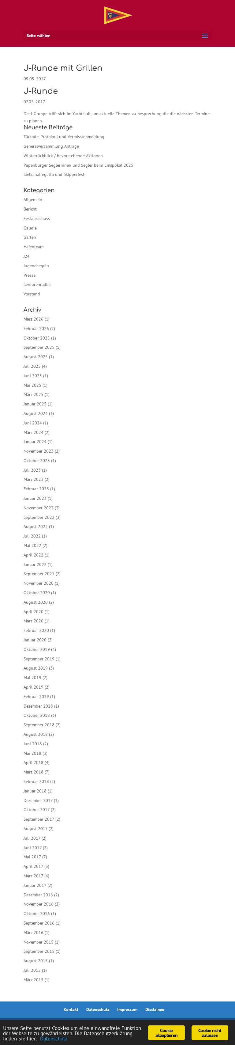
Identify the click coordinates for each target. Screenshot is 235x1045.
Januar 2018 (35, 791)
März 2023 (33, 479)
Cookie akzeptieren (166, 1032)
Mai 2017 (32, 857)
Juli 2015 (32, 970)
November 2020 (39, 583)
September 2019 (39, 659)
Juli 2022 (32, 536)
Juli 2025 (32, 366)
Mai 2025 (32, 385)
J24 (27, 256)
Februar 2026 (36, 328)
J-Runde (41, 91)
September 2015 (39, 951)
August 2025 (36, 356)
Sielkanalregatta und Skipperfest (54, 174)
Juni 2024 (33, 423)
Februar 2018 (36, 781)
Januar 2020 (35, 640)
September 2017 (39, 819)
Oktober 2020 (37, 592)
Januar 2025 (35, 404)
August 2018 (36, 734)
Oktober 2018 (37, 715)
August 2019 (36, 668)
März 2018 (33, 772)
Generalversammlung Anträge (51, 146)
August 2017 (35, 828)
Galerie (30, 228)
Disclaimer (155, 1009)
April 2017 (33, 866)
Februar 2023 (36, 489)
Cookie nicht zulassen (209, 1032)
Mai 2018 (32, 753)
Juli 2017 (32, 838)
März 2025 (33, 394)
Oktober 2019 (37, 649)
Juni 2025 (33, 375)
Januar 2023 (35, 498)
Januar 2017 (35, 885)
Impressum (127, 1009)
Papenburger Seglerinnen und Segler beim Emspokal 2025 (78, 165)
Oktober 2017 (37, 809)
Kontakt (71, 1009)
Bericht (30, 209)
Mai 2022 (32, 545)
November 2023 (39, 451)
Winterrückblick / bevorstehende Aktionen (63, 155)
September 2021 (39, 573)
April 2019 (33, 687)
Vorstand (32, 294)
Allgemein (33, 199)
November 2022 (39, 508)
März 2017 (33, 876)
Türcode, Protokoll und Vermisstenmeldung (64, 136)
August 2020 (36, 602)
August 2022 (36, 526)
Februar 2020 (36, 630)
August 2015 (36, 960)
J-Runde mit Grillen (63, 68)
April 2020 (33, 611)
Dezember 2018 (38, 706)
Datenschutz (97, 1009)
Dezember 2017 (38, 800)
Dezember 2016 (38, 895)
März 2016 (33, 932)
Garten (30, 237)
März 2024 (33, 432)
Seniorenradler (37, 284)
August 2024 (36, 413)
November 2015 (39, 942)
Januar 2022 (35, 564)
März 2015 (33, 979)
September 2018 (39, 725)
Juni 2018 (33, 744)
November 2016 (39, 904)
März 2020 (33, 621)
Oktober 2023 (37, 460)
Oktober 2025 (37, 338)
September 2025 (39, 347)
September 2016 (39, 923)
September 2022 (39, 517)
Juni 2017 (33, 847)
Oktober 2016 (37, 913)
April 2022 (33, 555)
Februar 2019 (36, 696)
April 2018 (33, 762)
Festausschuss (37, 218)
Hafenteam (33, 246)
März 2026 (33, 319)
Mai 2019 (32, 677)
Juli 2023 (32, 470)
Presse (29, 275)
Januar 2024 (35, 441)
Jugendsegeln (36, 265)
